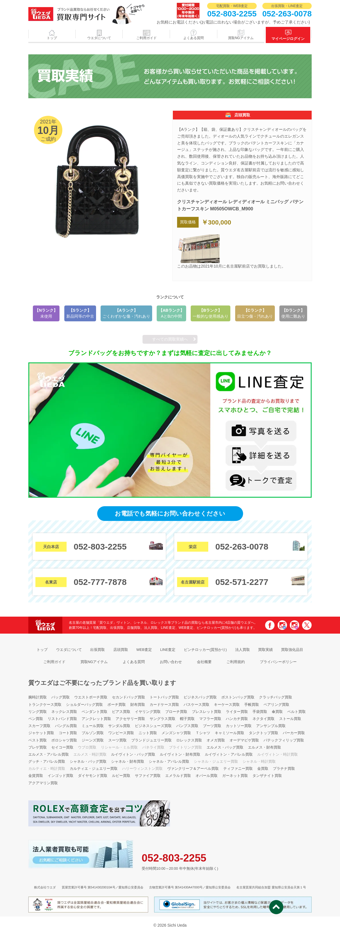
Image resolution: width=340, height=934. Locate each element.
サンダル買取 (119, 726)
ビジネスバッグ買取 (200, 697)
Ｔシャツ (203, 733)
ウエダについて (99, 38)
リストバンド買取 (62, 719)
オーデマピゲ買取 (244, 740)
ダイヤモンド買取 (92, 776)
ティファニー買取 (238, 769)
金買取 (262, 769)
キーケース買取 (227, 705)
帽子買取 (187, 719)
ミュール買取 (93, 726)
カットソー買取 (239, 726)
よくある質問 (193, 38)
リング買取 (37, 712)
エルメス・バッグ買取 (225, 747)
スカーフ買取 (39, 726)
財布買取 (137, 705)
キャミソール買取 (229, 733)
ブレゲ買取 (37, 747)
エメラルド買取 (178, 776)
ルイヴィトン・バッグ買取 (133, 754)
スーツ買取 (117, 740)
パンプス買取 (187, 726)
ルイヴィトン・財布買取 (180, 754)
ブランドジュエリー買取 (151, 740)
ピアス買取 (121, 712)
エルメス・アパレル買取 (48, 754)
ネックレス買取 (64, 712)
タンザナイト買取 (267, 776)
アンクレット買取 (96, 719)
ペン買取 (35, 719)
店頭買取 (120, 650)
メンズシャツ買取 (176, 733)
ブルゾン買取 (93, 733)
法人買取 (242, 650)
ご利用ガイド (146, 38)
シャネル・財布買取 (127, 762)
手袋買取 (259, 712)
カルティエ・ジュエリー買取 (94, 769)
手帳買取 (251, 705)
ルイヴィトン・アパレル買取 (229, 754)
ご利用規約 (235, 662)
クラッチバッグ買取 (275, 697)
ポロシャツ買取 (64, 740)
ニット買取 (148, 733)
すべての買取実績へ (170, 339)
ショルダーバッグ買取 (84, 705)
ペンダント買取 (94, 712)
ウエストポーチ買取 (90, 697)
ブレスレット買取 (206, 712)
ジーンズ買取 (93, 740)
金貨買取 (35, 776)
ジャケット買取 (41, 733)
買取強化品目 (292, 650)
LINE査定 (167, 650)
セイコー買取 (62, 747)
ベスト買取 (37, 740)
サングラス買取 (162, 719)
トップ (52, 38)
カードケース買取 (164, 705)
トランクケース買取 (44, 705)
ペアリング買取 (276, 705)
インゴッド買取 (60, 776)
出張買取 (97, 650)
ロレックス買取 (189, 740)
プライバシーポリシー (278, 662)
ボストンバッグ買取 (237, 697)
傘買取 (277, 712)
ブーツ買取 (212, 726)
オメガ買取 (216, 740)
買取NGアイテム (241, 38)
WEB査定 (144, 650)
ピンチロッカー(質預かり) (205, 650)
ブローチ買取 (176, 712)
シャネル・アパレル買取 (169, 762)
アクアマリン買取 (43, 783)
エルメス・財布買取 (264, 747)
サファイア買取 (148, 776)
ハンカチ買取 (237, 719)
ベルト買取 (296, 712)
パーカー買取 (294, 733)
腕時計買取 (37, 697)
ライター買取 (237, 712)
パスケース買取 (196, 705)
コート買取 (68, 733)
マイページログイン (288, 39)
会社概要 (204, 662)
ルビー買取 (121, 776)
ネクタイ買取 (263, 719)
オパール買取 (207, 776)
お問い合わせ (171, 662)
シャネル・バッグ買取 (88, 762)
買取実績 (265, 650)
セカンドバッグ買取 (128, 697)
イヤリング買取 (148, 712)
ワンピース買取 (121, 733)
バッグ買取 (60, 697)
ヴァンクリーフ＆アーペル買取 (193, 769)
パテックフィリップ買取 (284, 740)
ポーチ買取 (116, 705)
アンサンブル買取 (271, 726)
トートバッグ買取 (164, 697)
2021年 (170, 76)
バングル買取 (66, 726)
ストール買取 (290, 719)
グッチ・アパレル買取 (46, 762)
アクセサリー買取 (130, 719)
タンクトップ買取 (263, 733)
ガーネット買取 (235, 776)
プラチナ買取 (284, 769)
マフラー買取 (210, 719)
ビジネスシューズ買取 (153, 726)
